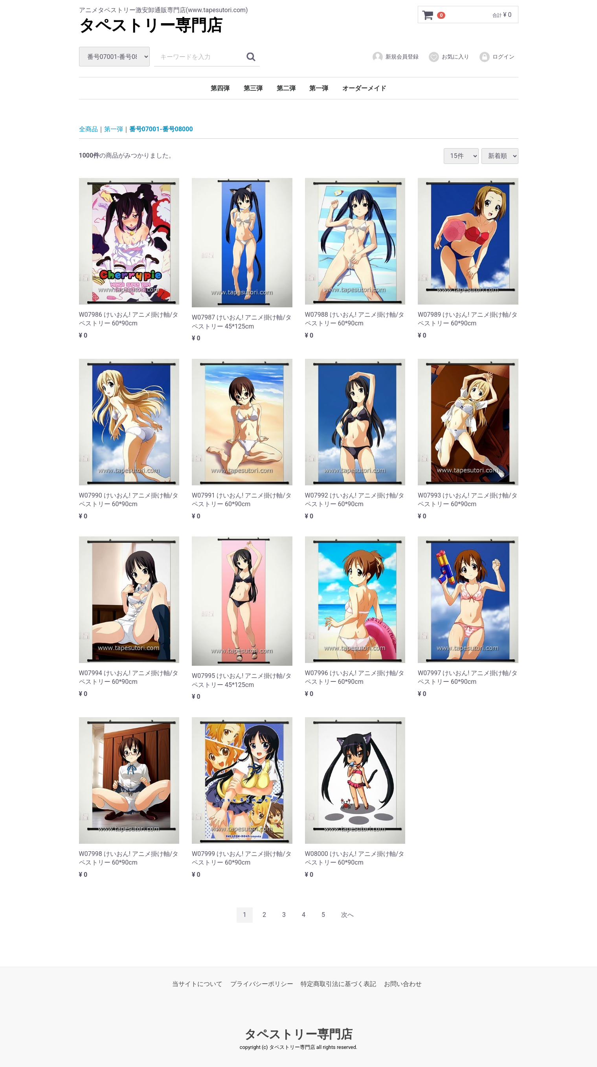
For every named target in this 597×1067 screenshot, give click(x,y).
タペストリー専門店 (150, 25)
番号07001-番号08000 (161, 129)
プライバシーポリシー (261, 983)
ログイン (496, 57)
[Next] (347, 915)
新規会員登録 (395, 57)
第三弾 (253, 88)
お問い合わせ (403, 983)
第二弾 (286, 88)
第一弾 (318, 88)
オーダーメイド (364, 88)
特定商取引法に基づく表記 (338, 983)
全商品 (88, 129)
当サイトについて (197, 983)
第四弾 (220, 88)
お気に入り (448, 57)
